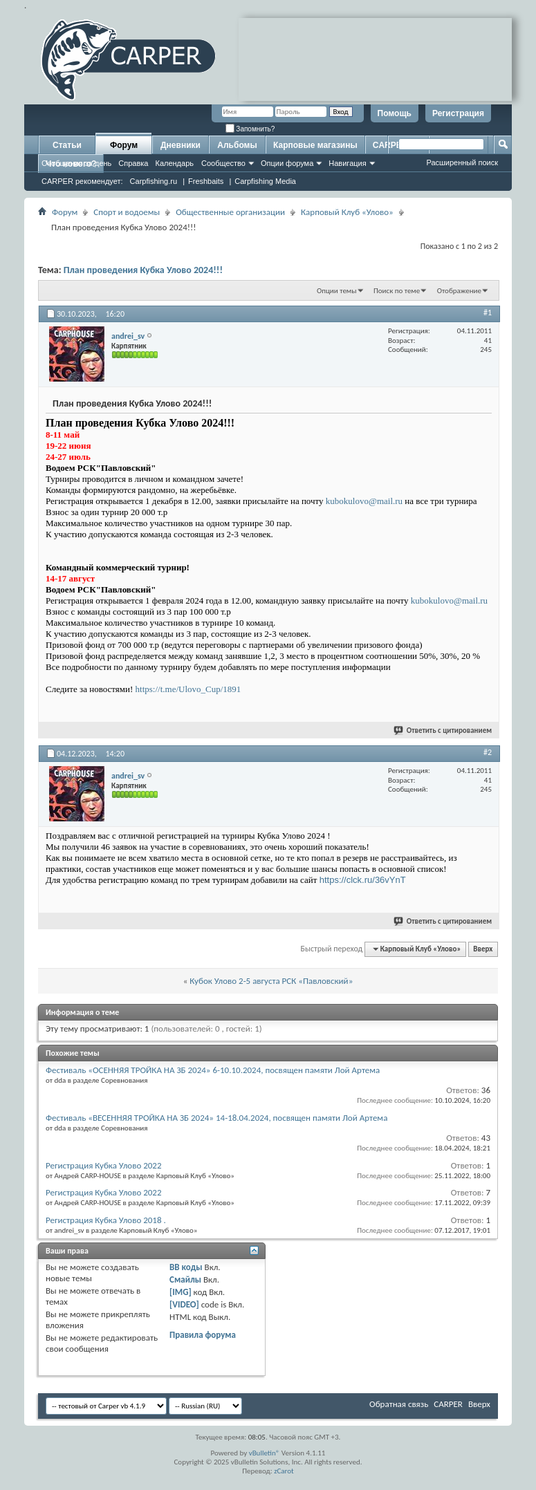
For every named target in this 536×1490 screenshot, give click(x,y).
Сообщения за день (76, 163)
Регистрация (458, 113)
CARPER (448, 1404)
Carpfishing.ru (153, 181)
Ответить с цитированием (443, 730)
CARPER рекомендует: (82, 181)
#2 (487, 752)
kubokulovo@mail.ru (364, 501)
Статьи (67, 145)
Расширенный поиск (462, 162)
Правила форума (202, 1335)
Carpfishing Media (265, 181)
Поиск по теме (396, 290)
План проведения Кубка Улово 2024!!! (143, 270)
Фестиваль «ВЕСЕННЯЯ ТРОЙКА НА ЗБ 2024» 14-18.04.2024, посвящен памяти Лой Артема (216, 1117)
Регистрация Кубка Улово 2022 (104, 1165)
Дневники (180, 145)
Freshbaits (205, 181)
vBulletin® (264, 1453)
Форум (124, 145)
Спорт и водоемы (126, 212)
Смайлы (185, 1279)
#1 (487, 312)
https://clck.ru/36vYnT (363, 880)
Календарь (174, 163)
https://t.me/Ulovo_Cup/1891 (188, 689)
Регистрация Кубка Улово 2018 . (106, 1220)
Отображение (459, 290)
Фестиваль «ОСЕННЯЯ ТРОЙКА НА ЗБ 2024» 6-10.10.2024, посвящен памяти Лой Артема (213, 1070)
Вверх (482, 948)
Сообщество (223, 163)
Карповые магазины (315, 145)
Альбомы (237, 145)
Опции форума (287, 163)
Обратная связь (398, 1404)
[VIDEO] (184, 1304)
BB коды (186, 1267)
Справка (133, 163)
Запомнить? (250, 129)
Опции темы (337, 290)
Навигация (347, 163)
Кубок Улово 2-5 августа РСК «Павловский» (271, 981)
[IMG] (180, 1292)
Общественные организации (230, 212)
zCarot (284, 1470)
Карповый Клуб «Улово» (347, 212)
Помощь (395, 113)
